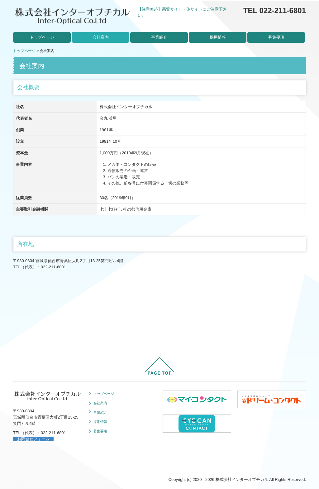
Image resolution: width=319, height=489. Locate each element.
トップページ (42, 37)
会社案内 (101, 37)
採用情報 (218, 37)
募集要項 (276, 37)
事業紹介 (159, 37)
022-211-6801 (53, 267)
